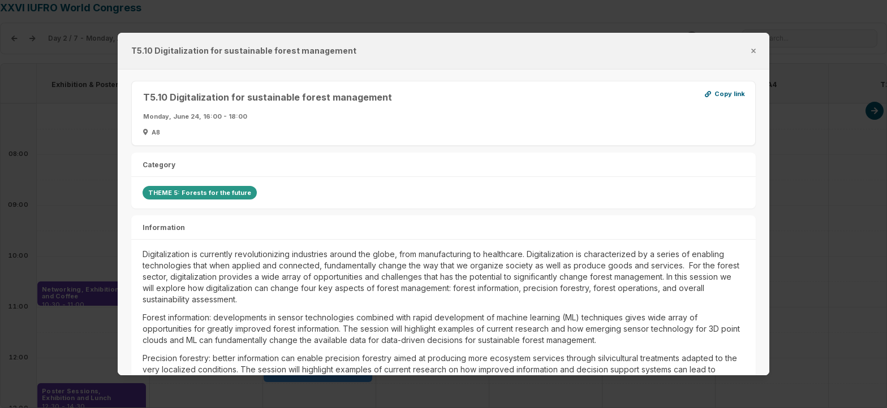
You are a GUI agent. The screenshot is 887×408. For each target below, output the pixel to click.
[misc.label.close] (753, 51)
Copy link (725, 94)
